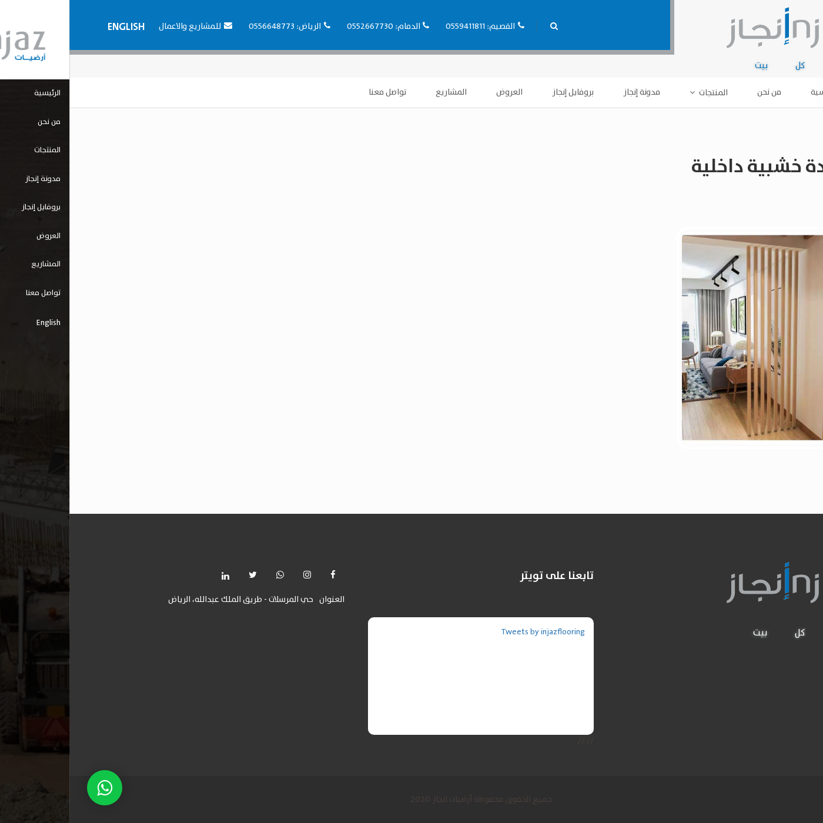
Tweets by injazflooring (473, 632)
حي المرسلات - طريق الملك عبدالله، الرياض (171, 600)
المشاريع (381, 92)
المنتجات (644, 92)
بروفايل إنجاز (503, 92)
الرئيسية (755, 92)
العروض (440, 92)
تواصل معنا (318, 92)
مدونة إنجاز (572, 92)
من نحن (700, 92)
